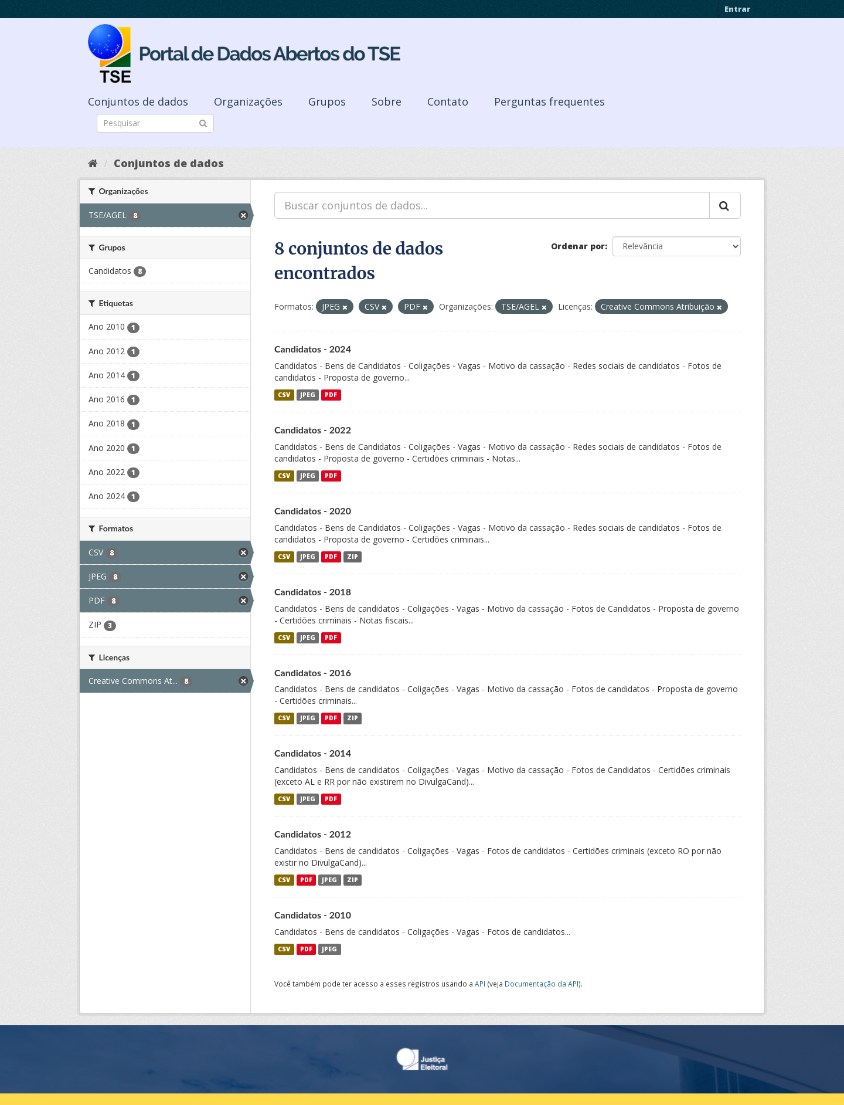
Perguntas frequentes (549, 101)
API (480, 983)
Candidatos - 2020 (312, 510)
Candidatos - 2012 (312, 833)
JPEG (307, 395)
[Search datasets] (155, 123)
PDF (331, 395)
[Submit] (203, 122)
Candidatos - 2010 (312, 914)
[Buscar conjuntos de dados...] (492, 205)
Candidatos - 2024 (312, 348)
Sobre (386, 101)
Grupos (327, 101)
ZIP (352, 556)
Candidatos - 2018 (312, 591)
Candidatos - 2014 (312, 752)
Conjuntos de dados (138, 101)
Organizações (248, 101)
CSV (284, 395)
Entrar (737, 9)
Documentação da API (541, 983)
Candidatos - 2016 (312, 672)
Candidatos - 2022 (312, 429)
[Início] (93, 163)
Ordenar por (578, 246)
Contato (447, 101)
